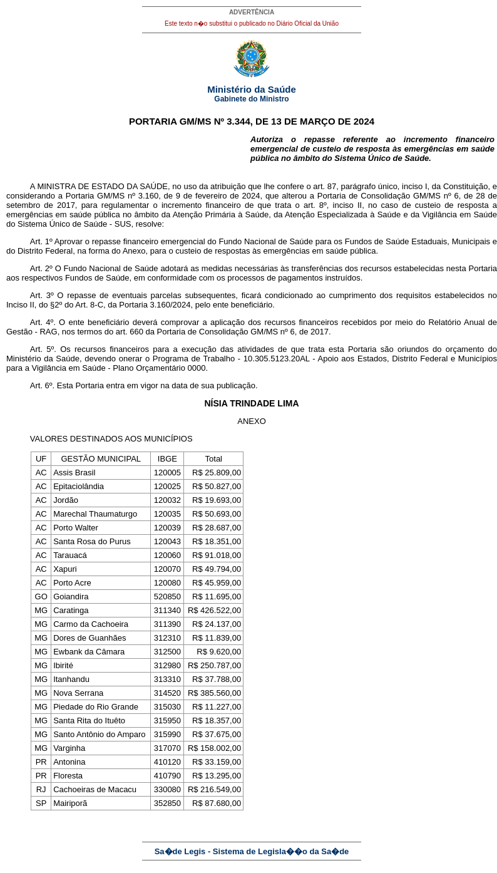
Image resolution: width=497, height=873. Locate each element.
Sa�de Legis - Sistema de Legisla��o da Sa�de (252, 851)
